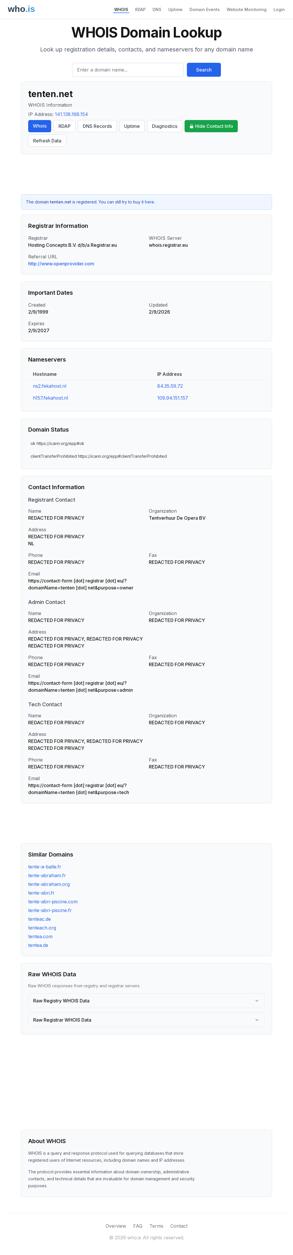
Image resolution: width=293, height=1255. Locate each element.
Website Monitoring (247, 9)
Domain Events (205, 9)
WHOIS (121, 9)
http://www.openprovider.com (61, 264)
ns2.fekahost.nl (49, 386)
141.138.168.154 (71, 114)
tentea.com (40, 936)
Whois (40, 126)
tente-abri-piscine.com (53, 901)
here (149, 201)
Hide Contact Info (211, 126)
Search (204, 70)
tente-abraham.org (49, 884)
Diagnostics (164, 126)
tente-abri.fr (41, 893)
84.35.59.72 (170, 386)
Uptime (175, 9)
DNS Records (97, 126)
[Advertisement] (146, 174)
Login (279, 9)
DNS (157, 9)
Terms (156, 1226)
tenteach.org (42, 928)
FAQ (137, 1226)
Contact (178, 1226)
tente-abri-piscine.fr (50, 910)
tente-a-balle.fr (44, 867)
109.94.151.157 (172, 398)
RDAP (140, 9)
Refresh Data (47, 141)
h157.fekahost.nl (50, 398)
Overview (116, 1226)
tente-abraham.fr (47, 875)
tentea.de (38, 945)
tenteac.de (39, 919)
